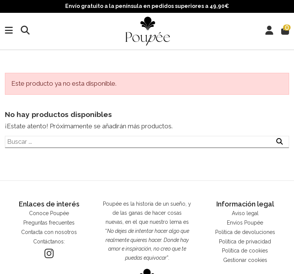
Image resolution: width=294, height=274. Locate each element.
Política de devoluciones (245, 232)
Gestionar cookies (245, 260)
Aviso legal (245, 213)
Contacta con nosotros (49, 232)
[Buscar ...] (279, 142)
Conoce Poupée (49, 213)
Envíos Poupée (245, 223)
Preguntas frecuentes (49, 223)
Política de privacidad (245, 242)
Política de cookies (245, 251)
